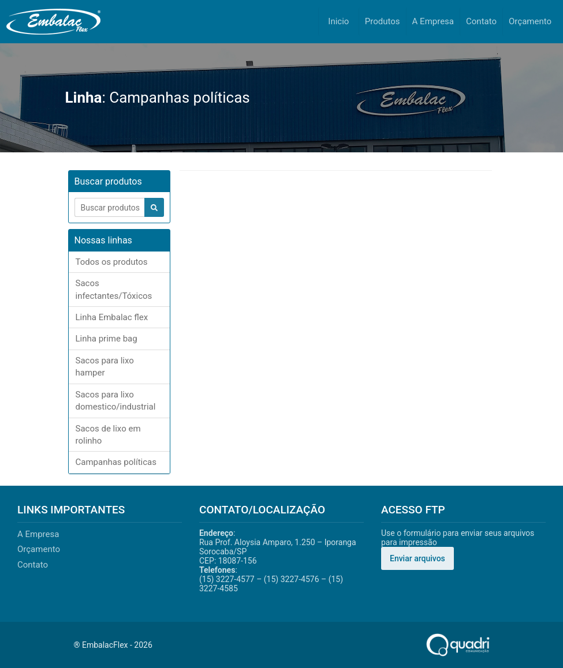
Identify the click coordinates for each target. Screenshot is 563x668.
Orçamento (530, 21)
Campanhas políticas (116, 462)
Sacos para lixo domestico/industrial (116, 400)
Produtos (382, 21)
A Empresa (433, 21)
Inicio (338, 21)
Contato (481, 21)
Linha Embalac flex (112, 317)
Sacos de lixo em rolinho (108, 434)
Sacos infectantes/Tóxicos (114, 289)
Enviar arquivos (417, 558)
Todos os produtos (112, 262)
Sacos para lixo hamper (105, 366)
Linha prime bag (106, 338)
